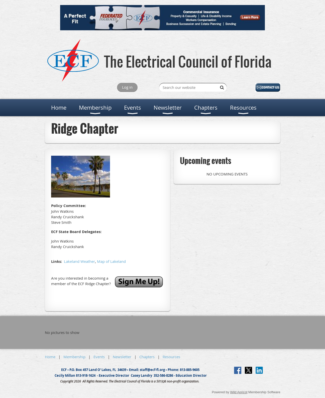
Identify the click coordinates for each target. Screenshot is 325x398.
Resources (171, 356)
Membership (74, 356)
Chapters (147, 356)
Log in (127, 87)
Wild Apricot (238, 392)
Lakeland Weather (79, 261)
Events (99, 356)
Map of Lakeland (111, 261)
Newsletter (122, 356)
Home (50, 356)
